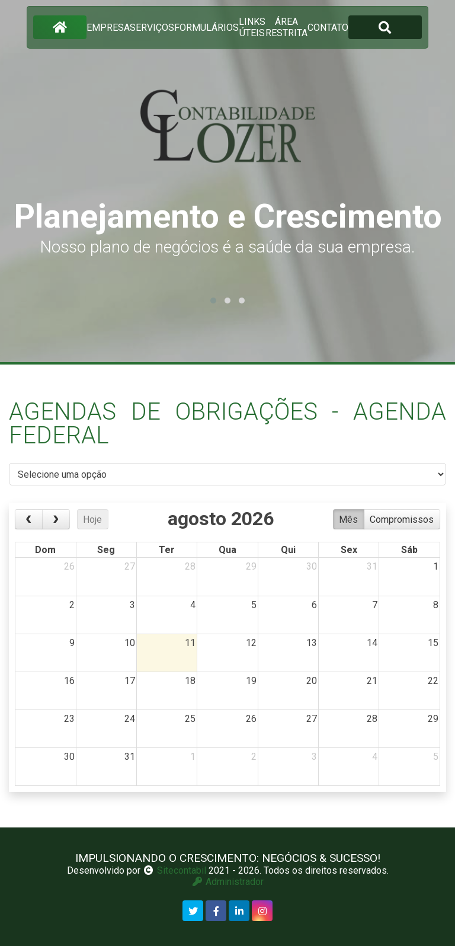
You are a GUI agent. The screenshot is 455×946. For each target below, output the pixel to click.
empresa (108, 27)
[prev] (29, 519)
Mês (348, 519)
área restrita (286, 27)
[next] (56, 519)
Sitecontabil (181, 870)
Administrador (227, 881)
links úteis (252, 27)
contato (327, 27)
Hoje (92, 519)
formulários (206, 27)
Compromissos (402, 519)
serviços (152, 27)
